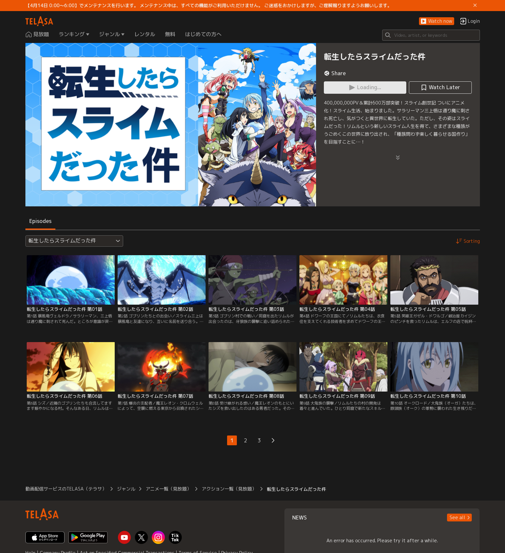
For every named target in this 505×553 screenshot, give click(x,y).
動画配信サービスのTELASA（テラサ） (66, 489)
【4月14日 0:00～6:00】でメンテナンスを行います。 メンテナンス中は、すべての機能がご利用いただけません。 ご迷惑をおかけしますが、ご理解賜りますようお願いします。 (208, 5)
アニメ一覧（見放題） (168, 489)
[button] (436, 21)
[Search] (431, 35)
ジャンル (126, 489)
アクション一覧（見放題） (229, 489)
